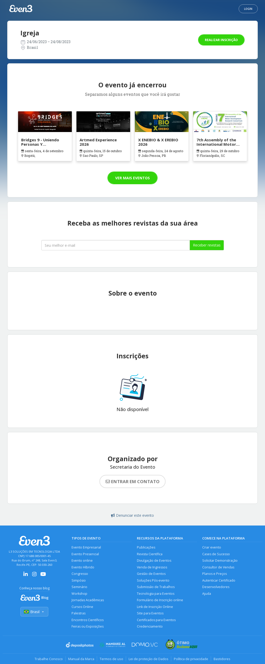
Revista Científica (149, 554)
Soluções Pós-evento (153, 580)
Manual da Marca (81, 659)
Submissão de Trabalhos (156, 587)
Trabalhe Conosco (49, 659)
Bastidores (222, 659)
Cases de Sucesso (216, 554)
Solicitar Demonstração (220, 560)
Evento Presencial (85, 554)
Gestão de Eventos (151, 574)
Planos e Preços (214, 574)
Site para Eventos (150, 613)
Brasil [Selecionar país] (34, 611)
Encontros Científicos (88, 620)
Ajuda (206, 593)
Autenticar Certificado (218, 580)
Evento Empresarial (86, 547)
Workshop (79, 593)
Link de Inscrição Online (155, 607)
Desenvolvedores (215, 587)
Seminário (79, 587)
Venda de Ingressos (152, 567)
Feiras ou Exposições (88, 626)
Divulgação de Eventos (154, 560)
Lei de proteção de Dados (148, 659)
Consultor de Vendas (218, 567)
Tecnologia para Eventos (155, 593)
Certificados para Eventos (156, 620)
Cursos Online (82, 607)
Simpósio (79, 580)
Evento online (82, 560)
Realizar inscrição (221, 40)
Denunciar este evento (132, 515)
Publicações (146, 547)
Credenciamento (150, 626)
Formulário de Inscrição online (160, 600)
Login (248, 9)
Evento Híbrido (83, 567)
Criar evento (211, 547)
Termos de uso (111, 659)
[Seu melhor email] (115, 245)
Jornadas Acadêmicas (88, 600)
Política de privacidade (191, 659)
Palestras (78, 613)
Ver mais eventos (132, 177)
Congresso (80, 574)
